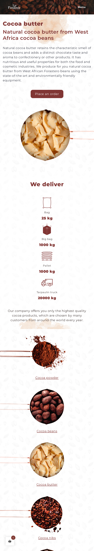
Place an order (47, 94)
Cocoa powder (47, 378)
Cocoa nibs (47, 538)
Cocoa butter (47, 484)
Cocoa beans (47, 431)
